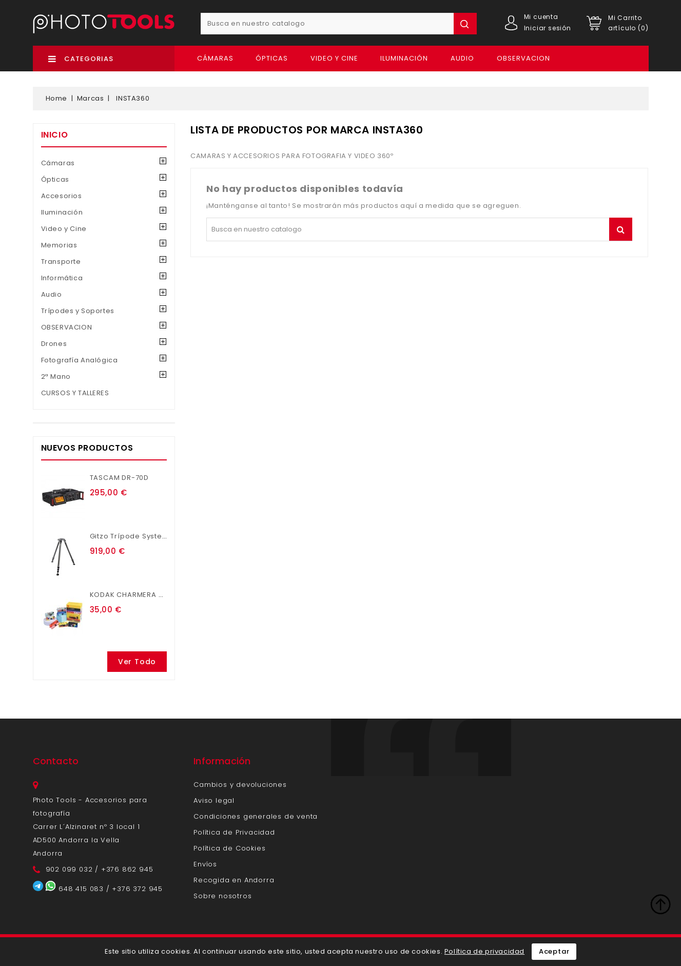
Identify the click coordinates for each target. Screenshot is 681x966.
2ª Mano (56, 376)
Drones (54, 344)
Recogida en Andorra (233, 880)
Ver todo (137, 661)
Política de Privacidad (234, 832)
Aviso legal (214, 800)
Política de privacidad (484, 951)
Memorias (59, 245)
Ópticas (272, 58)
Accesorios (61, 196)
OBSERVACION (523, 58)
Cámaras (215, 58)
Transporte (61, 261)
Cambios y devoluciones (240, 784)
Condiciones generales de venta (255, 816)
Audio (462, 58)
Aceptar (554, 951)
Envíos (205, 864)
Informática (62, 278)
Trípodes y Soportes (77, 311)
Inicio (54, 135)
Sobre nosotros (222, 896)
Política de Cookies (229, 848)
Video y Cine (334, 58)
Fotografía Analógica (79, 360)
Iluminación (404, 58)
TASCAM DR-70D (119, 477)
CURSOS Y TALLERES (75, 393)
